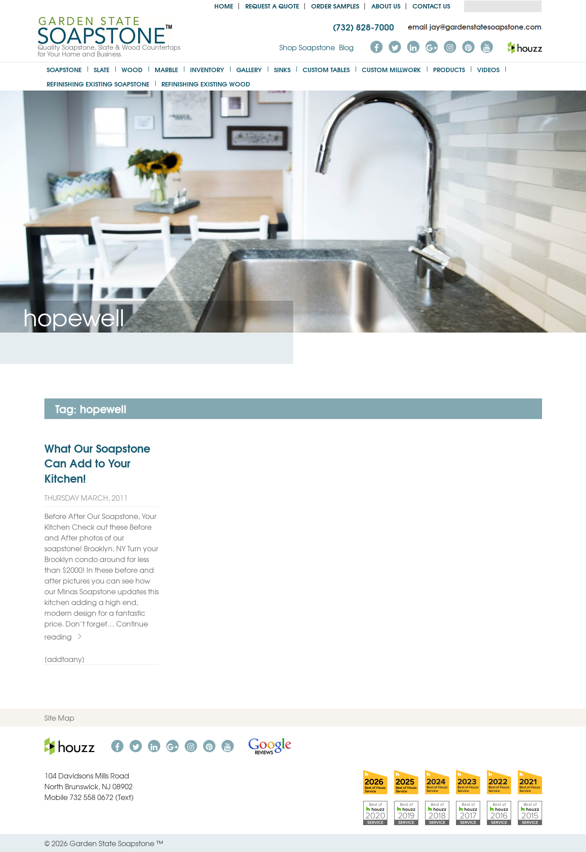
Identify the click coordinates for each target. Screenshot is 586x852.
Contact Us (431, 5)
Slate (101, 69)
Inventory (207, 69)
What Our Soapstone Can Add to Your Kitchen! (97, 462)
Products (449, 69)
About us (385, 5)
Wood (132, 69)
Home (223, 5)
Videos (488, 69)
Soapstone (64, 69)
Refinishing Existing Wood (205, 83)
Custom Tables (326, 69)
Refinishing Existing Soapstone (98, 83)
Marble (166, 69)
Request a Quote (272, 5)
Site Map (59, 717)
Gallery (249, 69)
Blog (346, 47)
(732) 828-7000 (363, 26)
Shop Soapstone (307, 47)
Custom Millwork (391, 69)
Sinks (282, 69)
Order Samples (335, 5)
